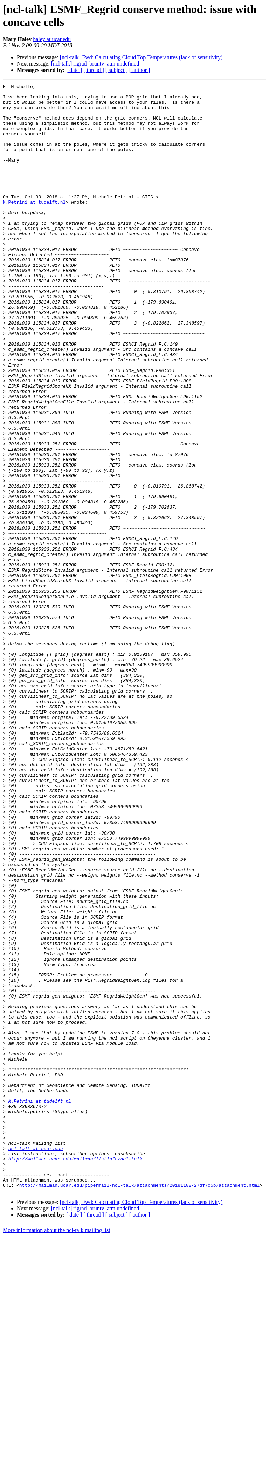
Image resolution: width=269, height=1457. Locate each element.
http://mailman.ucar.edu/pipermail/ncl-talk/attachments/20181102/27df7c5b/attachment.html (139, 1406)
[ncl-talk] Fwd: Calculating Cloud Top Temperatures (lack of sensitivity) (141, 57)
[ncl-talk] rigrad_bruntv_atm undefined (95, 64)
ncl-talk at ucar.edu (35, 1362)
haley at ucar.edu (52, 39)
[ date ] (74, 70)
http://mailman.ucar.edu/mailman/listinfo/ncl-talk (75, 1374)
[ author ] (139, 70)
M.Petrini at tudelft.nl (34, 226)
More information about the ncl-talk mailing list (56, 1451)
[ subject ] (116, 70)
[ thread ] (93, 70)
